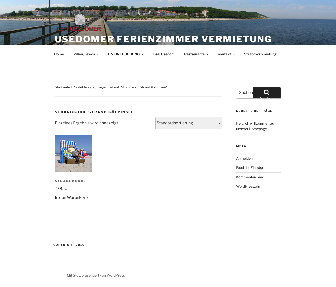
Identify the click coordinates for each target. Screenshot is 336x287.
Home (59, 54)
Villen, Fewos (86, 54)
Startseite (62, 87)
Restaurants (196, 54)
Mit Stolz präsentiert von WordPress (96, 275)
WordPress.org (248, 186)
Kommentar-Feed (250, 177)
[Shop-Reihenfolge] (188, 123)
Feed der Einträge (250, 168)
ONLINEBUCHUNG (126, 54)
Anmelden (244, 158)
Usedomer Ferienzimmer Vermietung (163, 39)
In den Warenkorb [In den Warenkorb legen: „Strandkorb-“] (71, 197)
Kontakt (227, 54)
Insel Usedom (164, 54)
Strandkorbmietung (260, 54)
